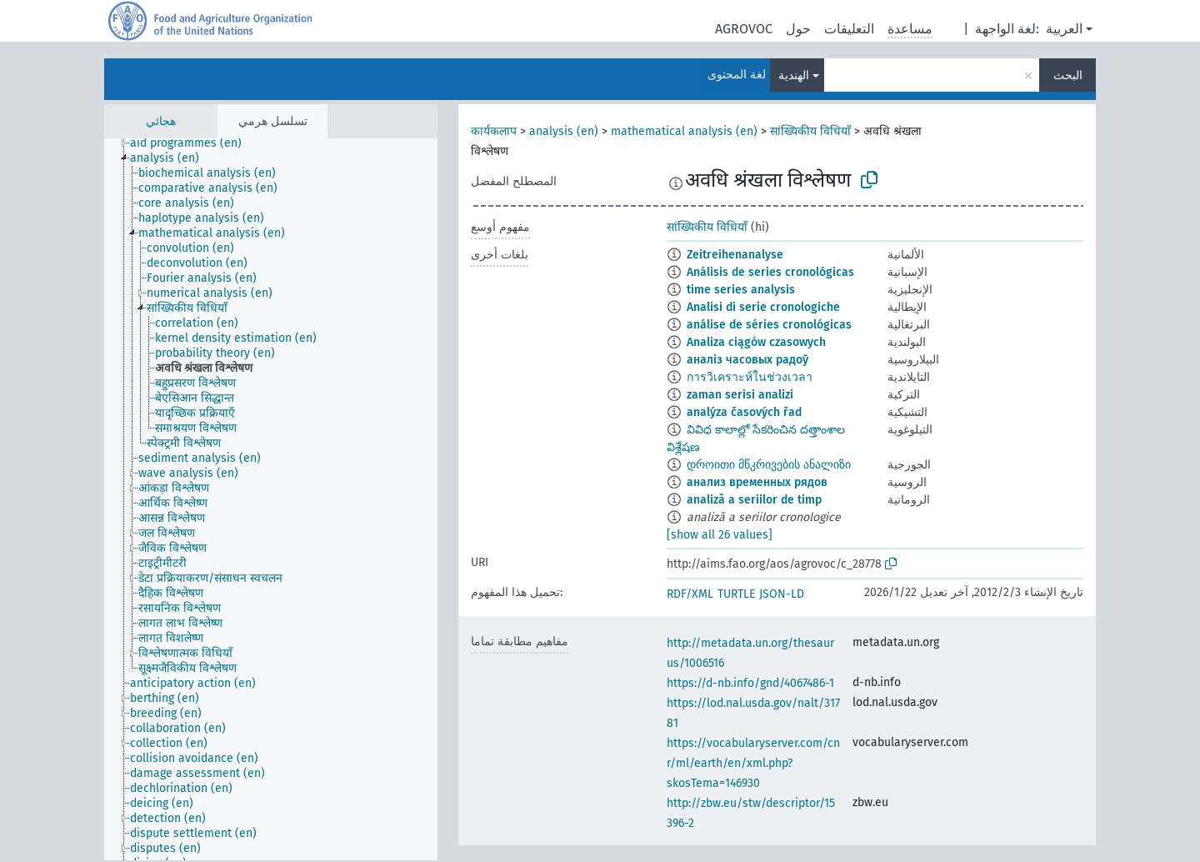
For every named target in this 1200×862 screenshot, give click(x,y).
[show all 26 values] (719, 535)
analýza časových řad (744, 412)
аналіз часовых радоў (747, 360)
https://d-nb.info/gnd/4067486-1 (750, 683)
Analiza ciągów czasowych (756, 342)
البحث (1067, 75)
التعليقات (849, 29)
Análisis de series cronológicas (770, 272)
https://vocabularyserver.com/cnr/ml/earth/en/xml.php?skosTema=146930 (753, 763)
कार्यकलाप (494, 131)
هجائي (161, 121)
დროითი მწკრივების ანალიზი (769, 465)
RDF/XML (690, 594)
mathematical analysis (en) (684, 131)
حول (798, 29)
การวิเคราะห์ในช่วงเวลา (749, 377)
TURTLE (736, 594)
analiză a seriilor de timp (754, 500)
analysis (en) (563, 131)
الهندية (793, 75)
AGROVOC (743, 29)
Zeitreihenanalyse (735, 255)
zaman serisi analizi (740, 395)
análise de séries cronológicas (769, 325)
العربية (1064, 29)
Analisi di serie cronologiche (763, 307)
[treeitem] (193, 143)
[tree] (271, 499)
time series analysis (741, 290)
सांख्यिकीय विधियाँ (810, 131)
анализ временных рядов (757, 482)
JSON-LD (781, 594)
